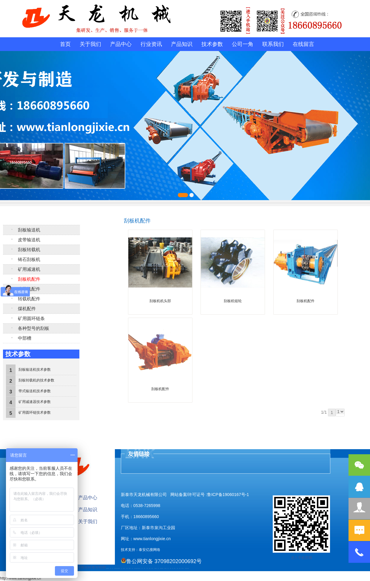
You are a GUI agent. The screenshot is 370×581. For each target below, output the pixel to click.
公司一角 (242, 44)
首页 (65, 44)
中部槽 (24, 338)
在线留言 (303, 44)
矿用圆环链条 (31, 318)
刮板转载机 (29, 249)
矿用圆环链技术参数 (34, 412)
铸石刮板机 (29, 259)
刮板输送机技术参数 (34, 369)
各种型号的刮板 (33, 328)
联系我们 (273, 44)
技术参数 (212, 44)
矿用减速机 (29, 269)
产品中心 (121, 44)
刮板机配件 (29, 279)
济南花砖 (84, 567)
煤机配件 (27, 308)
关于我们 (90, 44)
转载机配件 (29, 298)
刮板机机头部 (160, 301)
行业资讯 (151, 44)
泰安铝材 (99, 567)
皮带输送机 (29, 239)
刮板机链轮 (233, 301)
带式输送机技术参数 (34, 391)
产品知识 (181, 44)
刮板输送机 (29, 230)
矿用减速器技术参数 (34, 402)
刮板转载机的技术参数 (36, 380)
